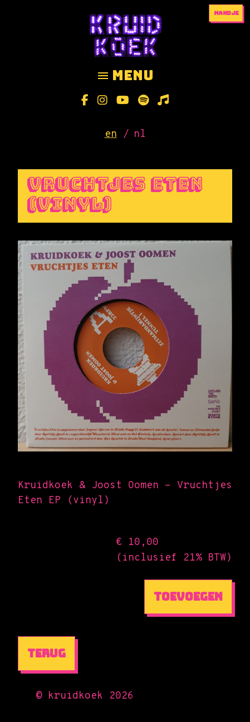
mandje (226, 13)
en (111, 134)
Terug (46, 653)
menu (125, 76)
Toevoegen (188, 597)
